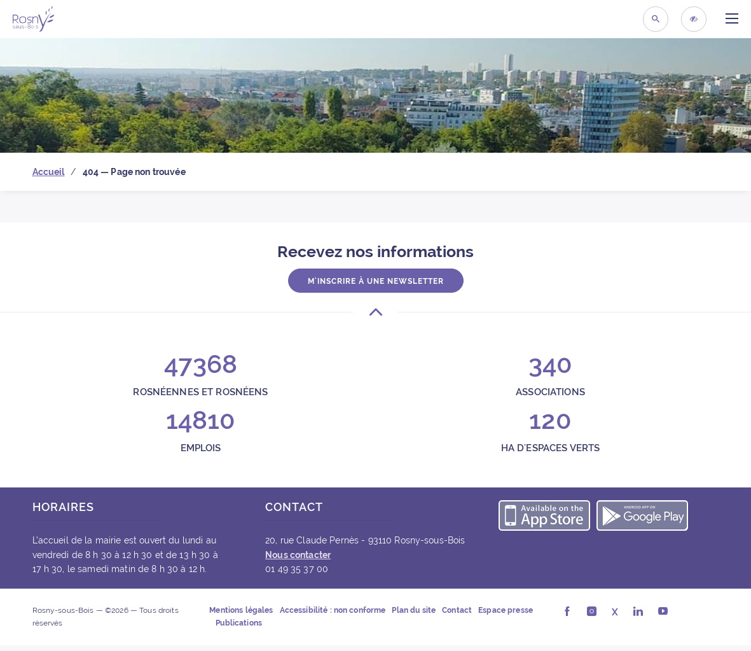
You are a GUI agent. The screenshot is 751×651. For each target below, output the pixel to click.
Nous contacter (298, 555)
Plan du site (414, 610)
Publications (239, 623)
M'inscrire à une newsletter (376, 281)
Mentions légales (241, 610)
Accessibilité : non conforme (333, 610)
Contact (457, 610)
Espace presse (505, 610)
